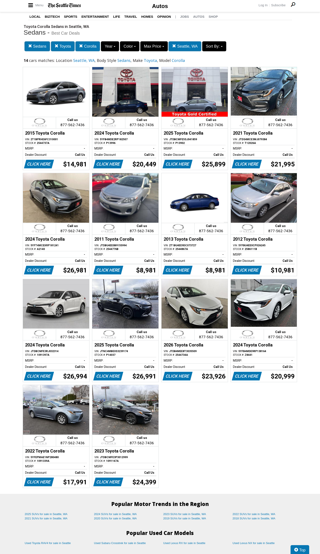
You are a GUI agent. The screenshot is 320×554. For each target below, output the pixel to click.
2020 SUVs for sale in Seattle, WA (115, 518)
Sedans (37, 46)
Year (110, 46)
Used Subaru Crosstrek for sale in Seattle (120, 543)
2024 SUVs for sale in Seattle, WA (115, 514)
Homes (147, 16)
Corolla (87, 46)
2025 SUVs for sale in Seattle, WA (46, 514)
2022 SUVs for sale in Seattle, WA (254, 514)
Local (35, 16)
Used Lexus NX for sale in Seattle (254, 543)
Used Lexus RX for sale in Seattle (184, 543)
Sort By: (214, 46)
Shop (213, 16)
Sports (70, 16)
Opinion (164, 16)
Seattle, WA (184, 46)
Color (130, 46)
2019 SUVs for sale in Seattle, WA (184, 518)
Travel (130, 16)
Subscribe (278, 5)
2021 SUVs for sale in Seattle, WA (46, 518)
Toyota (63, 46)
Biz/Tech (52, 16)
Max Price (154, 46)
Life (116, 16)
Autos (160, 6)
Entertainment (95, 16)
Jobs (184, 16)
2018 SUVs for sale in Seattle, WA (254, 518)
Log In (263, 5)
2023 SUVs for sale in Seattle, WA (184, 514)
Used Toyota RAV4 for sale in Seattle (48, 543)
